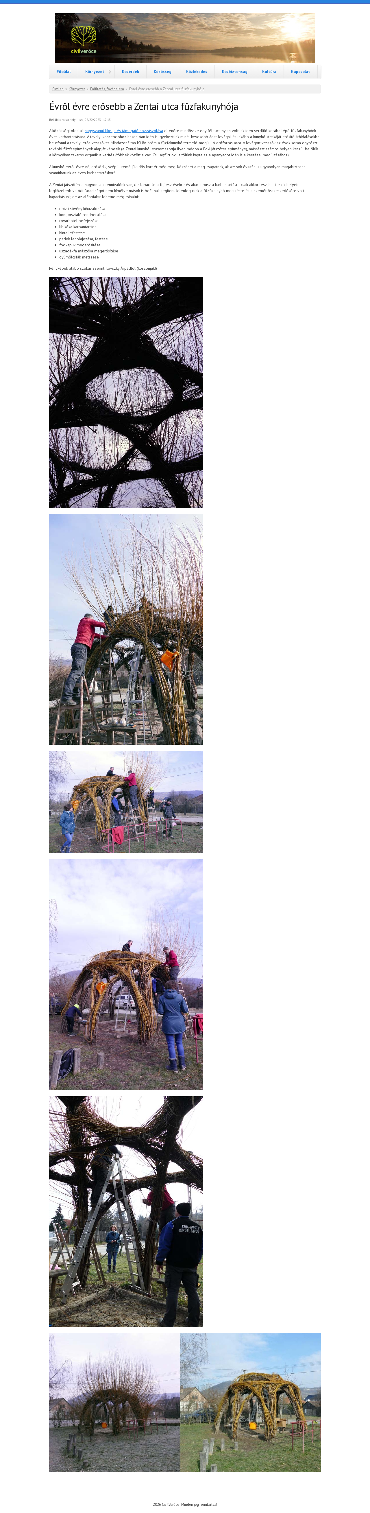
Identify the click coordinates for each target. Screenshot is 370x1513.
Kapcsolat (300, 71)
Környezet (94, 71)
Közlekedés (196, 71)
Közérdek (130, 71)
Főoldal (64, 71)
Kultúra (269, 71)
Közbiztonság (234, 71)
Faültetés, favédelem (107, 89)
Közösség (162, 71)
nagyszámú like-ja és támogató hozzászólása (124, 130)
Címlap (58, 89)
